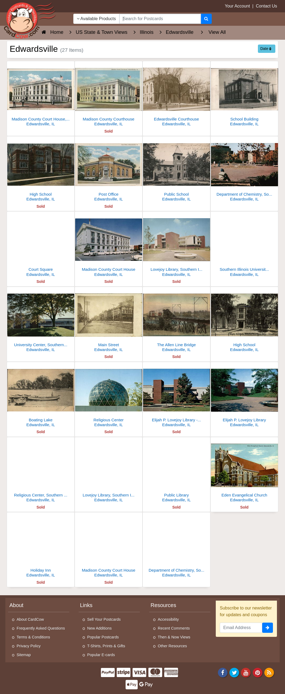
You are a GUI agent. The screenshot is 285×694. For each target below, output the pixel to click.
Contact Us (266, 6)
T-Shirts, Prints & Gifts (106, 646)
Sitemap (24, 655)
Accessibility (168, 619)
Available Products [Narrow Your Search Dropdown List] (96, 18)
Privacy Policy (29, 646)
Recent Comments (174, 628)
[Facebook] (222, 672)
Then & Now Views (174, 637)
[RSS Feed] (269, 672)
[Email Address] (241, 628)
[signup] (267, 628)
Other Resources (172, 646)
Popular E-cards (101, 655)
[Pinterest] (257, 672)
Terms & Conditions (33, 637)
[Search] (206, 19)
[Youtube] (246, 672)
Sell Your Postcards (104, 619)
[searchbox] (160, 19)
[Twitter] (234, 672)
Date (265, 48)
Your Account (237, 6)
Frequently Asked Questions (41, 628)
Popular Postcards (103, 637)
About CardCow (30, 619)
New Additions (99, 628)
